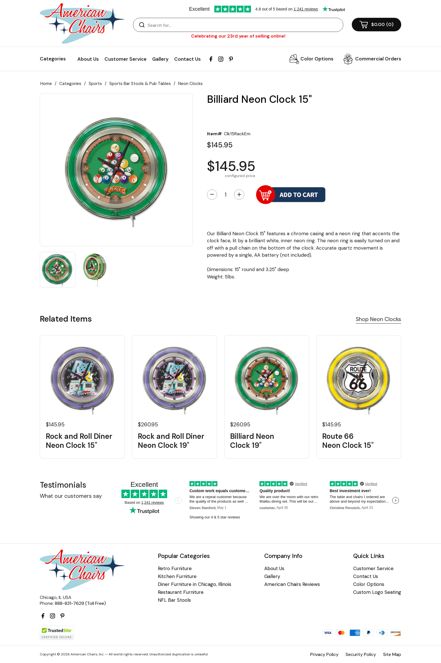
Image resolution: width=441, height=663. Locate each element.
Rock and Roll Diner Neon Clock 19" (171, 441)
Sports (95, 83)
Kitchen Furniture (177, 576)
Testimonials (63, 485)
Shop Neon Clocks (378, 319)
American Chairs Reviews (292, 584)
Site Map (392, 654)
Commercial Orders (378, 59)
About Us (88, 59)
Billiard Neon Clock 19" (252, 441)
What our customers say (71, 496)
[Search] (244, 25)
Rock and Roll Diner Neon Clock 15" (79, 441)
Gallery (160, 59)
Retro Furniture (175, 568)
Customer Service (125, 59)
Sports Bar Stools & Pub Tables (140, 83)
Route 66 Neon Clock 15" (348, 441)
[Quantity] (225, 194)
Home (46, 83)
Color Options (316, 59)
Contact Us (187, 59)
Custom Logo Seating (377, 592)
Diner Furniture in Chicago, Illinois (194, 584)
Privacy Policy (324, 654)
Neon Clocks (190, 83)
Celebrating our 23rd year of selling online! (238, 36)
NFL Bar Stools (174, 600)
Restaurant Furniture (181, 592)
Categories (70, 83)
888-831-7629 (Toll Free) (80, 603)
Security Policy (361, 654)
